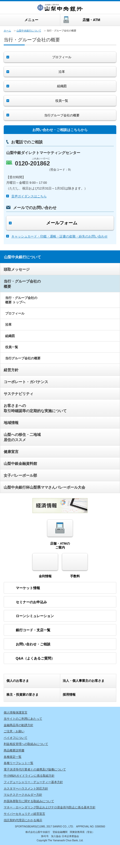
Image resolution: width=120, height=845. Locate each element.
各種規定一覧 (12, 757)
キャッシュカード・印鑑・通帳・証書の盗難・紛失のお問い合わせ (59, 236)
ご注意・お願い (14, 731)
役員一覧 (11, 347)
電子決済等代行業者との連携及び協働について (35, 769)
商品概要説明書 (14, 750)
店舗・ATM (91, 20)
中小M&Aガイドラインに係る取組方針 (29, 775)
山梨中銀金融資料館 (20, 463)
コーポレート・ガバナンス (26, 382)
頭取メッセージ (17, 269)
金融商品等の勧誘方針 (18, 725)
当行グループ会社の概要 (22, 358)
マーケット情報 (28, 588)
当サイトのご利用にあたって (23, 718)
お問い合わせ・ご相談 (33, 644)
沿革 (8, 324)
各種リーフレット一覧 (18, 763)
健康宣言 (11, 451)
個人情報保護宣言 (15, 712)
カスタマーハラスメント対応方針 (26, 788)
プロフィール (14, 313)
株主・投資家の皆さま (22, 694)
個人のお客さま (17, 681)
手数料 (75, 565)
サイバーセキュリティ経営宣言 (24, 814)
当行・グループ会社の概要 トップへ (21, 300)
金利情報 (45, 565)
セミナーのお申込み (31, 602)
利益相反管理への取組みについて (26, 744)
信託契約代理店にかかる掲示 (23, 820)
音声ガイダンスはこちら (29, 196)
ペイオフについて (15, 737)
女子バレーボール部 (20, 475)
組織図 (10, 336)
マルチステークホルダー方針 (23, 794)
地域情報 (11, 423)
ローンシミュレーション (35, 616)
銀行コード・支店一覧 (33, 630)
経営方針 (11, 370)
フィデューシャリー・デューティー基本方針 (33, 782)
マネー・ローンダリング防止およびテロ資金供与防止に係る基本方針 (50, 807)
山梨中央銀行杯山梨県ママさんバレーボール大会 (44, 487)
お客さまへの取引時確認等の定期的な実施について (35, 408)
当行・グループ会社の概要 (22, 284)
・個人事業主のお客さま (83, 681)
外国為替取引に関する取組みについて (29, 801)
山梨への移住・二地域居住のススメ (22, 437)
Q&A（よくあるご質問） (35, 658)
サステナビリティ (18, 394)
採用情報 (69, 694)
